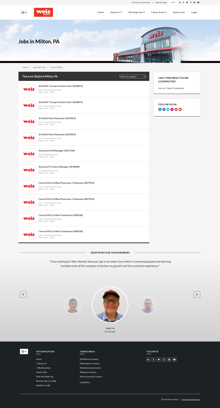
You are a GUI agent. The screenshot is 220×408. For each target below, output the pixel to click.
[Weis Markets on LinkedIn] (180, 2)
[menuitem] (100, 12)
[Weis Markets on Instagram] (190, 2)
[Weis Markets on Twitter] (187, 2)
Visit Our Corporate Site (141, 2)
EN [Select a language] (173, 2)
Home (25, 67)
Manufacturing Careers (90, 368)
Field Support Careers (90, 363)
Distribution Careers (89, 359)
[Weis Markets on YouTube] (198, 2)
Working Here (136, 12)
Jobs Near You (39, 67)
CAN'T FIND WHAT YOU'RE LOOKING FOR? (173, 80)
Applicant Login (161, 2)
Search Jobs (179, 12)
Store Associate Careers (91, 376)
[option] (110, 263)
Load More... (85, 382)
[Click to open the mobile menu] (24, 12)
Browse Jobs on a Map (46, 381)
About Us (116, 12)
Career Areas (158, 12)
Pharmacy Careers (88, 372)
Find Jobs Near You (44, 376)
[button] (133, 76)
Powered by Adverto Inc (191, 399)
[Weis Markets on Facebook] (183, 2)
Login (194, 12)
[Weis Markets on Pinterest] (194, 2)
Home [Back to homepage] (100, 12)
